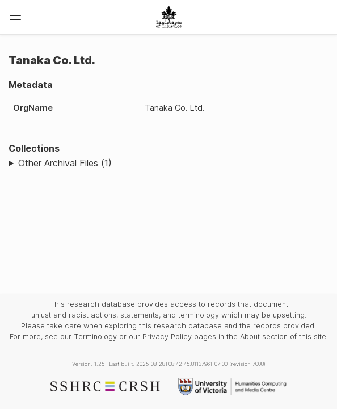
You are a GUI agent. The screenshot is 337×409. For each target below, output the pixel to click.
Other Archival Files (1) (65, 163)
